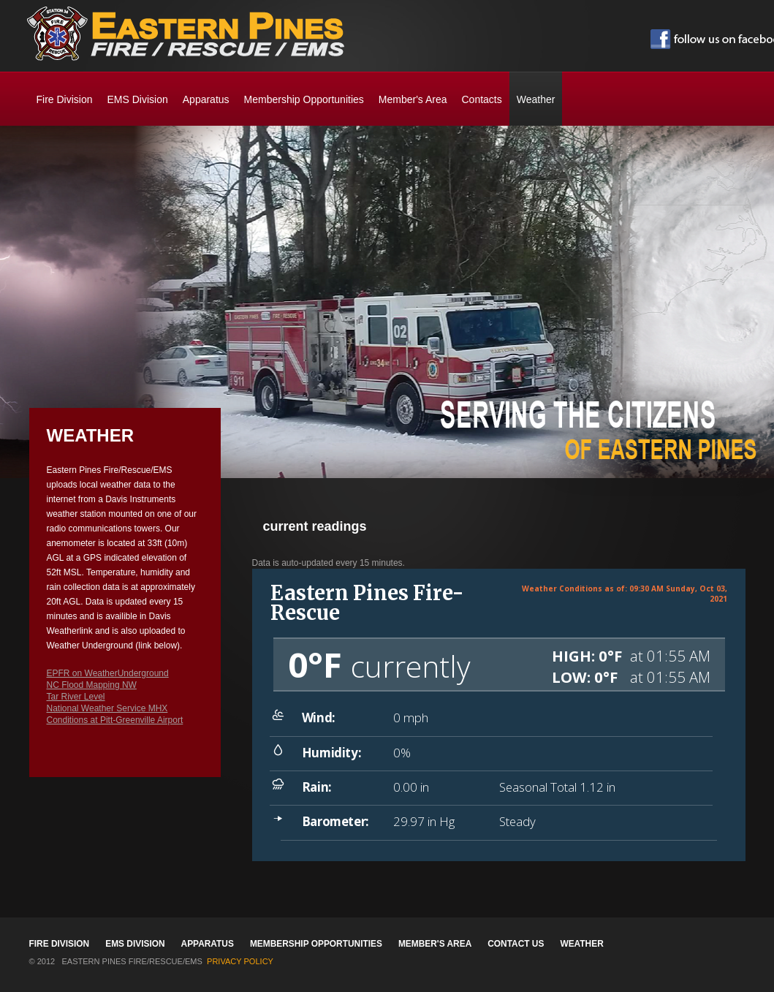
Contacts (482, 99)
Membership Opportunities (304, 99)
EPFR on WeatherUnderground (108, 673)
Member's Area (413, 99)
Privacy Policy (240, 961)
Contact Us (515, 944)
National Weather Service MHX (107, 708)
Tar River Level (76, 697)
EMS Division (137, 99)
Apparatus (206, 99)
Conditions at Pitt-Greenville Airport (115, 720)
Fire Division (65, 99)
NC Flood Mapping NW (92, 685)
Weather (581, 944)
